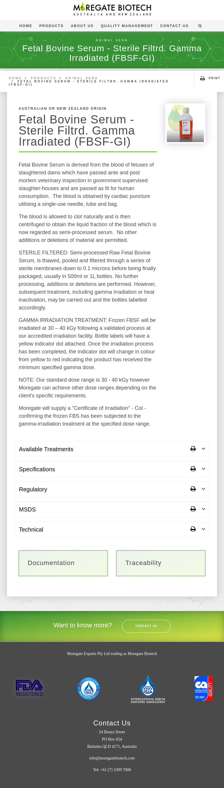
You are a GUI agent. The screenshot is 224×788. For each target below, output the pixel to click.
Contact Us (174, 26)
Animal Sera (81, 78)
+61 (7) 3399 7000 (115, 770)
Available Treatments (46, 449)
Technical (31, 529)
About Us (82, 26)
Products (51, 26)
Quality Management (127, 26)
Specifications (37, 469)
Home (25, 26)
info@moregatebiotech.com (112, 758)
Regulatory (33, 489)
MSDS (27, 509)
